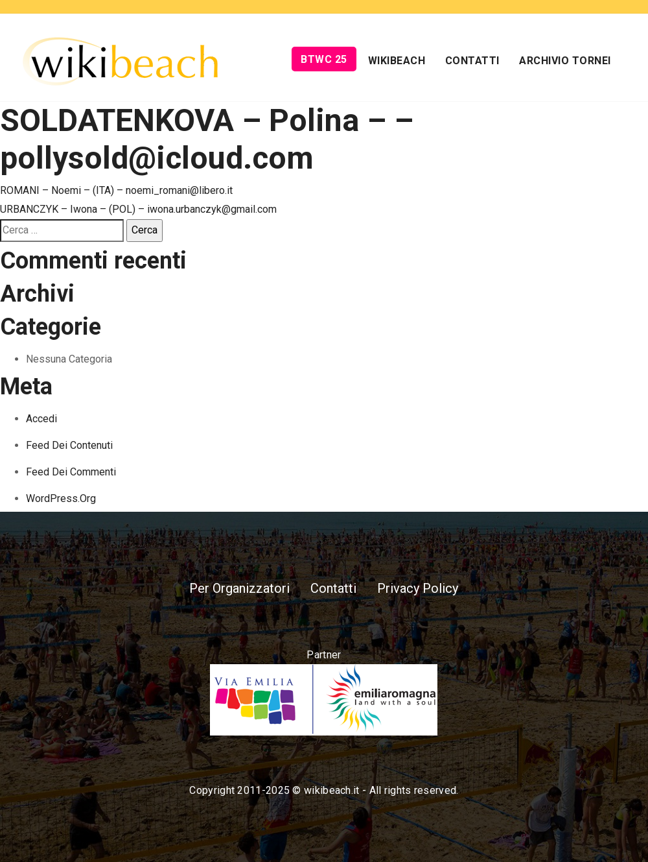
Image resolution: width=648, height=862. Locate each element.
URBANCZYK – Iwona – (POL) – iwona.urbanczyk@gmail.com (138, 209)
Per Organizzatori (239, 588)
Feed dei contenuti (69, 445)
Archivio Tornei (565, 60)
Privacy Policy (417, 588)
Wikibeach (397, 60)
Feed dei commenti (71, 472)
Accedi (41, 419)
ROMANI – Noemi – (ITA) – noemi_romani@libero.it (116, 190)
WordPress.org (61, 498)
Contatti (472, 60)
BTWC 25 (324, 59)
